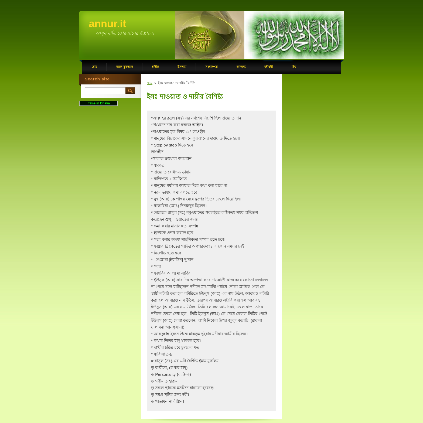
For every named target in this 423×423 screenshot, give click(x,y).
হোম (149, 83)
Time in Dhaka (98, 103)
